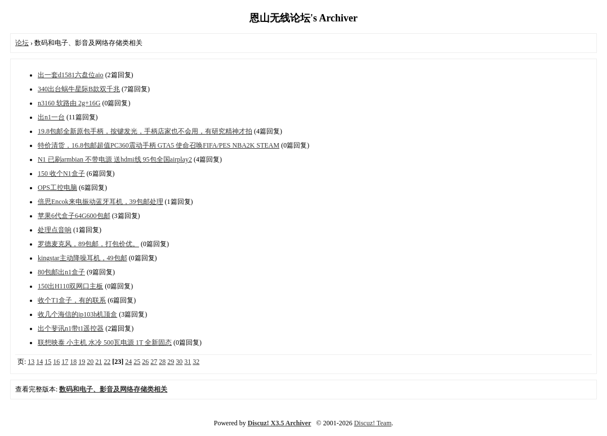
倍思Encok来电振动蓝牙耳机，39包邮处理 (100, 202)
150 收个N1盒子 (61, 173)
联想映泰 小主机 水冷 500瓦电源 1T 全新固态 (105, 342)
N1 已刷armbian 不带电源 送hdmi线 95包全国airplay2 (115, 159)
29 (170, 362)
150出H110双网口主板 (70, 286)
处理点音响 (55, 230)
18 (73, 362)
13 (31, 362)
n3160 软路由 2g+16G (69, 103)
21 (98, 362)
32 (196, 362)
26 (145, 362)
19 (81, 362)
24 (128, 362)
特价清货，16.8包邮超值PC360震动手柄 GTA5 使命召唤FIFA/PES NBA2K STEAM (158, 145)
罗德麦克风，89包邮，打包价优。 (88, 244)
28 (162, 362)
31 (187, 362)
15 (47, 362)
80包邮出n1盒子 (61, 272)
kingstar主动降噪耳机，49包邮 (82, 258)
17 (64, 362)
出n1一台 (51, 117)
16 (56, 362)
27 (153, 362)
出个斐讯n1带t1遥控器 (71, 328)
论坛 (22, 43)
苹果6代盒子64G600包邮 (74, 216)
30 (179, 362)
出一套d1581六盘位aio (71, 75)
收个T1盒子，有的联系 (72, 300)
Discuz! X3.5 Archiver (279, 423)
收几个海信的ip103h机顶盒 (77, 314)
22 (107, 362)
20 (90, 362)
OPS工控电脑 (57, 188)
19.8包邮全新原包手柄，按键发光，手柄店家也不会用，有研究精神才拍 (145, 131)
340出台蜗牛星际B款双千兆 (79, 89)
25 (136, 362)
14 (39, 362)
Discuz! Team (373, 423)
